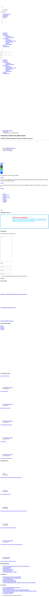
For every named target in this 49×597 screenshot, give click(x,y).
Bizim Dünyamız (9, 42)
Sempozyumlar (9, 44)
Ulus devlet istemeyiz (7, 570)
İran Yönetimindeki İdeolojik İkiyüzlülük (11, 587)
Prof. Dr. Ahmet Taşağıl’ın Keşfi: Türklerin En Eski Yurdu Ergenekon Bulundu (19, 582)
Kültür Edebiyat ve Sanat (11, 40)
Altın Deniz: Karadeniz (8, 593)
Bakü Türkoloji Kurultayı (8, 569)
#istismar (5, 199)
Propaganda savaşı (7, 568)
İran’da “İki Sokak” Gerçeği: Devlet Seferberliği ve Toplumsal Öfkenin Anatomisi (20, 590)
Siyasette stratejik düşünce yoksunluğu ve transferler (8, 561)
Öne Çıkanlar (6, 38)
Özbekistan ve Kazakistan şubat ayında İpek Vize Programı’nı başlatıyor (14, 294)
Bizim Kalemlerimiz (10, 37)
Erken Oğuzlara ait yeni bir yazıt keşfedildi (12, 576)
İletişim (4, 17)
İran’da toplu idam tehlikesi (8, 592)
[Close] (1, 57)
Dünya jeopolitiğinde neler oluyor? (6, 494)
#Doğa (4, 198)
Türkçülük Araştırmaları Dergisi (9, 581)
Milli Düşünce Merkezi (8, 130)
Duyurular (5, 34)
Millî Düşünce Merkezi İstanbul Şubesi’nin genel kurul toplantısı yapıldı (11, 477)
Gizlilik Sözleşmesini (12, 276)
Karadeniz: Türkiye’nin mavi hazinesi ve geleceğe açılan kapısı (16, 589)
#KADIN (5, 200)
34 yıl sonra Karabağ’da (8, 579)
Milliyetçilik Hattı (6, 14)
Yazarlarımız (5, 15)
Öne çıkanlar (5, 131)
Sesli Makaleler (6, 46)
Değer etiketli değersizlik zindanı (10, 571)
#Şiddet (4, 201)
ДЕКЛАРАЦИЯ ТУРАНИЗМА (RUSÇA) (8, 307)
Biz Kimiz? (5, 16)
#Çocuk (4, 196)
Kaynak (2, 177)
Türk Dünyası (8, 39)
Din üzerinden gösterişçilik (8, 588)
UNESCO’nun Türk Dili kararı (9, 580)
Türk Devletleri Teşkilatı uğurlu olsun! (6, 424)
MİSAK (4, 45)
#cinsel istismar (6, 195)
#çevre (4, 193)
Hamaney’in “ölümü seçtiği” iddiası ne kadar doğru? (8, 527)
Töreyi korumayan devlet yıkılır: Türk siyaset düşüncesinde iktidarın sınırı (12, 544)
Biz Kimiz (5, 32)
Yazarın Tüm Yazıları (5, 375)
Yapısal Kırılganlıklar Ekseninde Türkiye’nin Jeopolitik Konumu (16, 566)
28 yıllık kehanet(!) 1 (7, 567)
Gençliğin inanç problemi (4, 391)
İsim (2, 263)
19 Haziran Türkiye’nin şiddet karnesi (6, 458)
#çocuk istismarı (6, 197)
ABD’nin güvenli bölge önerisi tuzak (7, 320)
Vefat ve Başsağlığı (3, 441)
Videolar (7, 43)
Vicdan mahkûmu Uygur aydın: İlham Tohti (12, 578)
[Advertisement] (24, 84)
